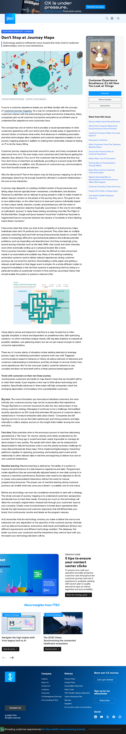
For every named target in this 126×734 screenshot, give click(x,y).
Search (107, 18)
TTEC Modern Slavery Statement (77, 693)
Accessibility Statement (74, 686)
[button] (11, 658)
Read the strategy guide (78, 595)
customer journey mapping (18, 110)
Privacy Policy (70, 679)
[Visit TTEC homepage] (10, 676)
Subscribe (105, 93)
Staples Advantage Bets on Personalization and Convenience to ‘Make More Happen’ (103, 179)
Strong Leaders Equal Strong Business (104, 121)
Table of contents (105, 100)
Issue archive (105, 106)
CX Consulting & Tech (49, 700)
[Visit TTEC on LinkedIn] (95, 717)
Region (112, 18)
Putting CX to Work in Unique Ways (103, 191)
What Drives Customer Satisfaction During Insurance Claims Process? (103, 127)
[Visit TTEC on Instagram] (120, 717)
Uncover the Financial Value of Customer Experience (101, 152)
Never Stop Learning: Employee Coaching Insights (102, 171)
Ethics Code (69, 689)
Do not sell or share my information (78, 707)
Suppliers (68, 703)
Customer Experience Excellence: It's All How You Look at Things (104, 83)
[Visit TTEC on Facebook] (113, 717)
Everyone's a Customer (98, 140)
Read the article (10, 649)
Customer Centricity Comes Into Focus (104, 186)
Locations (45, 689)
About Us (45, 682)
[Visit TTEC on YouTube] (101, 717)
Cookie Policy (70, 682)
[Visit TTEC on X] (107, 717)
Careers (44, 679)
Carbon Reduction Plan (73, 696)
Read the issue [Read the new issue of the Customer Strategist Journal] (95, 7)
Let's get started (105, 679)
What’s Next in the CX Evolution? (102, 158)
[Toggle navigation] (118, 18)
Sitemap (68, 700)
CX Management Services (51, 696)
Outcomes (45, 693)
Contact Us (15, 707)
